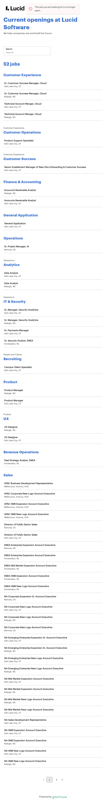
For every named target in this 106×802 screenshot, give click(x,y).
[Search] (27, 52)
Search (9, 49)
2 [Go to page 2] (56, 779)
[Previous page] (43, 780)
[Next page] (62, 780)
